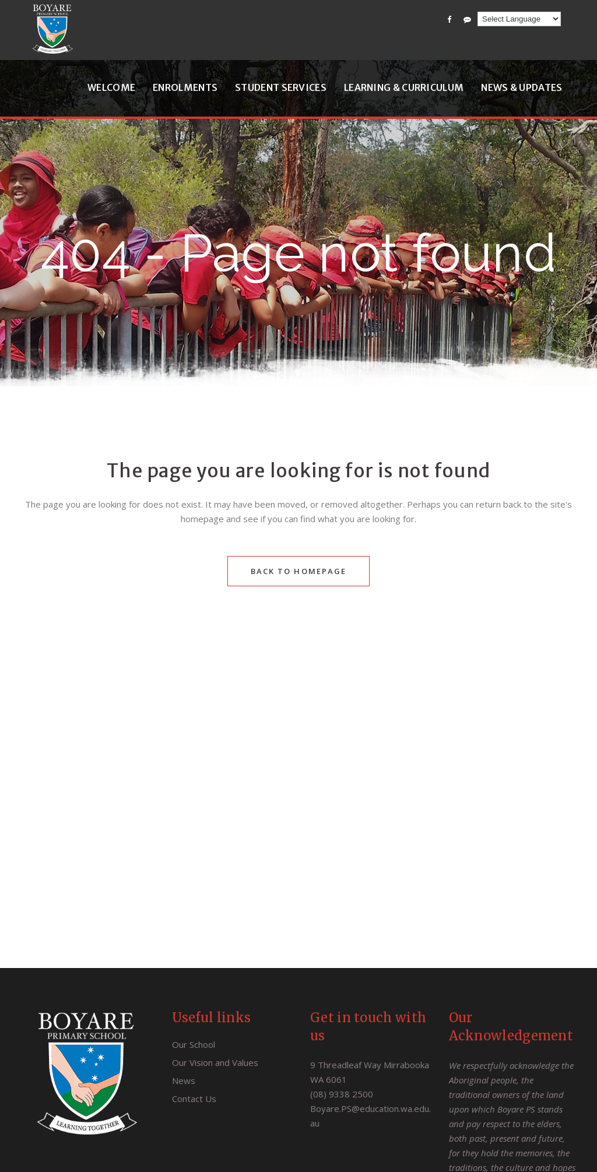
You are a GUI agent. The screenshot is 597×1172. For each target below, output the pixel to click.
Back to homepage (299, 571)
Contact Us (194, 1098)
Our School (193, 1044)
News (183, 1080)
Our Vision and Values (215, 1062)
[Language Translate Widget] (519, 19)
